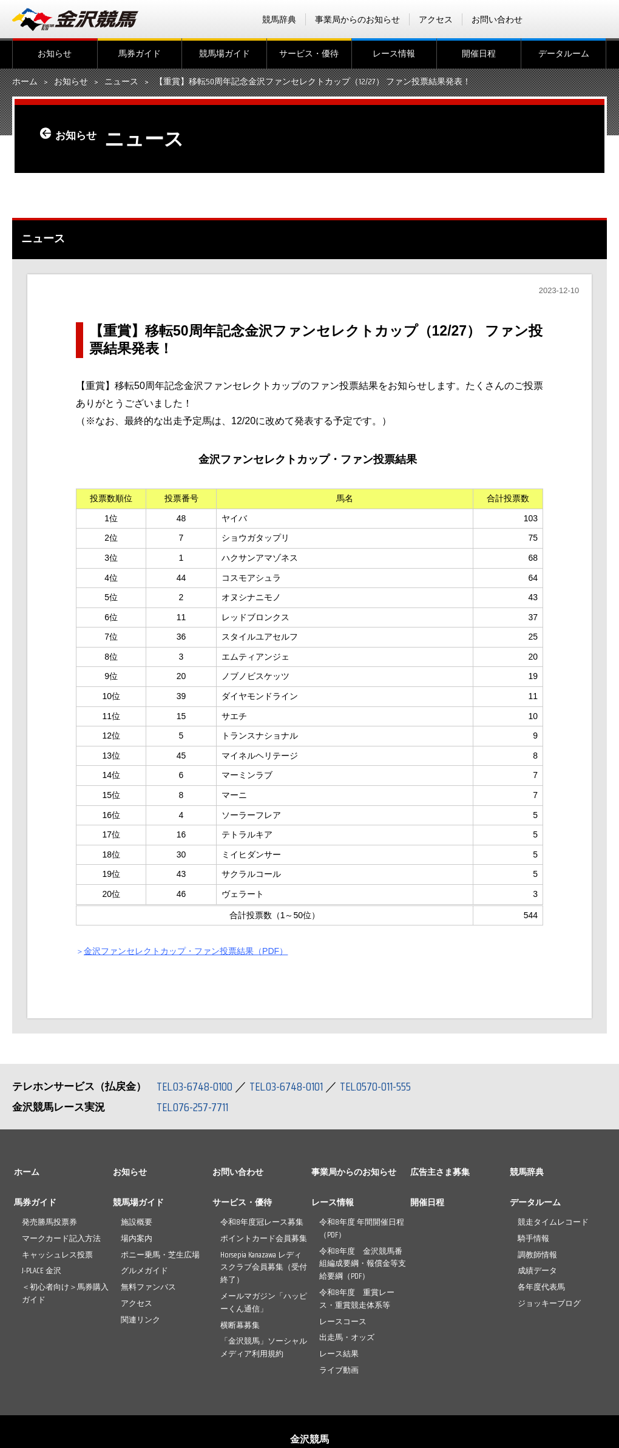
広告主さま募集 (440, 1172)
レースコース (343, 1321)
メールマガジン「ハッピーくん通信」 (263, 1302)
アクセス (436, 19)
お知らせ (55, 53)
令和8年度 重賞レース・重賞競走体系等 (356, 1298)
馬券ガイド (139, 53)
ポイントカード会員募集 (263, 1238)
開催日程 (479, 53)
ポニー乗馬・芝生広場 (160, 1254)
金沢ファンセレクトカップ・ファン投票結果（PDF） (202, 951)
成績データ (537, 1270)
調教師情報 (537, 1254)
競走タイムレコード (553, 1222)
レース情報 (394, 53)
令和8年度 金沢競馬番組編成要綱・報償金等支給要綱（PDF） (362, 1264)
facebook (552, 19)
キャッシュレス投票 (57, 1254)
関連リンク (140, 1319)
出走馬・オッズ (346, 1337)
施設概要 (136, 1222)
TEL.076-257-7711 (194, 1107)
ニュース (121, 82)
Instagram (599, 19)
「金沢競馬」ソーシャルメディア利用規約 (263, 1347)
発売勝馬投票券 (49, 1222)
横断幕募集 (240, 1325)
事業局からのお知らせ (357, 19)
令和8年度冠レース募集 (261, 1222)
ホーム (25, 82)
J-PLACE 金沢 (41, 1270)
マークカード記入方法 (61, 1238)
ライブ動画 (339, 1370)
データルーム (563, 53)
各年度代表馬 (541, 1287)
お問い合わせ (497, 19)
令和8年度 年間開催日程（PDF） (361, 1228)
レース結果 (339, 1353)
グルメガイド (144, 1270)
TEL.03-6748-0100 (196, 1086)
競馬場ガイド (224, 53)
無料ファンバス (148, 1287)
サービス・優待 (309, 53)
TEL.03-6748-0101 (290, 1086)
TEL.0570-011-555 (382, 1086)
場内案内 (136, 1238)
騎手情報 (533, 1238)
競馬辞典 (279, 19)
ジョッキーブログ (549, 1303)
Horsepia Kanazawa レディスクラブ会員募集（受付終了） (263, 1267)
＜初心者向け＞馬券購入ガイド (65, 1293)
